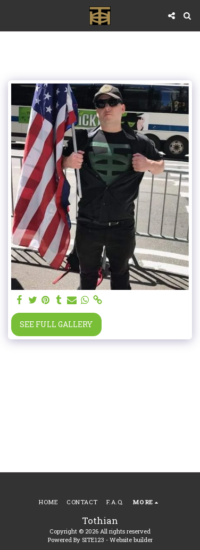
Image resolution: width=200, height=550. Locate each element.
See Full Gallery (56, 324)
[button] (12, 15)
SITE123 (93, 540)
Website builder (131, 540)
